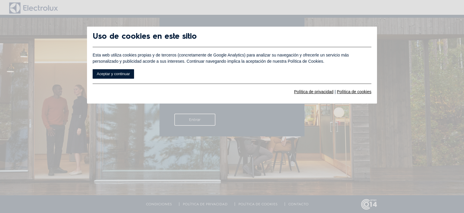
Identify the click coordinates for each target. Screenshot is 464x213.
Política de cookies (354, 91)
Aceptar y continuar (113, 74)
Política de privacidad (314, 91)
